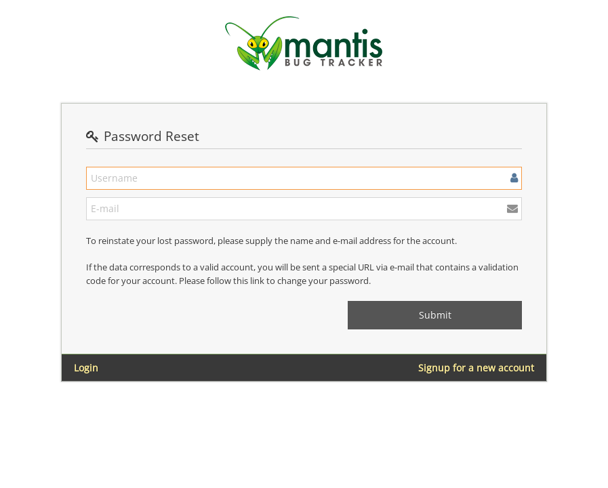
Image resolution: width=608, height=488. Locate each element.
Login (86, 367)
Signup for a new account (476, 367)
